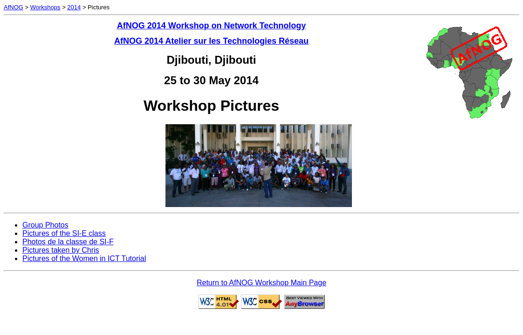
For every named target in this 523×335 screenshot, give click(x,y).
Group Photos (45, 225)
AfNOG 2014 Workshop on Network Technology (211, 25)
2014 (74, 7)
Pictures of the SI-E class (64, 233)
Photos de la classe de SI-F (68, 242)
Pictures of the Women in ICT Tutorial (84, 258)
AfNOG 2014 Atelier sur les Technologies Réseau (211, 41)
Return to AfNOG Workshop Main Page (261, 283)
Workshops (45, 7)
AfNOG (13, 7)
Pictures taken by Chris (60, 250)
